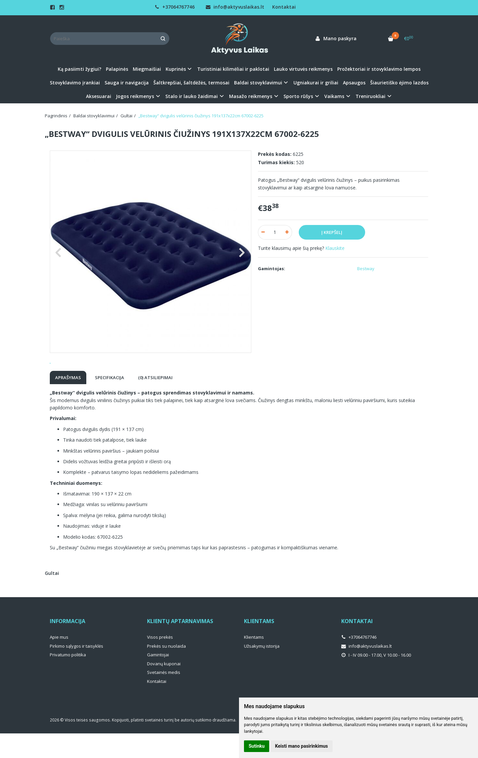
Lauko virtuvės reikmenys (303, 69)
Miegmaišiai (147, 69)
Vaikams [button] (334, 96)
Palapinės (117, 69)
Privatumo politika (68, 679)
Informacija (67, 645)
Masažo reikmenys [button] (250, 96)
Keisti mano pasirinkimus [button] (301, 746)
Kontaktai (284, 7)
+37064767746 (175, 7)
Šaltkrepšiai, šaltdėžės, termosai (191, 82)
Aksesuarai (98, 96)
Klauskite (335, 248)
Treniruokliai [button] (370, 96)
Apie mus (59, 662)
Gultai (52, 598)
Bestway (365, 268)
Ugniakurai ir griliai (315, 82)
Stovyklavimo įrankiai (75, 82)
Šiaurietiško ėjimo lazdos (399, 82)
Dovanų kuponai (164, 688)
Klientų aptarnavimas (180, 645)
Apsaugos (354, 82)
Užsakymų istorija (261, 671)
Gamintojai (158, 679)
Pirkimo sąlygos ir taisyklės (76, 671)
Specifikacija (109, 402)
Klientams (259, 645)
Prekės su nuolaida (166, 671)
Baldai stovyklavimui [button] (258, 82)
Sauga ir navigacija (127, 82)
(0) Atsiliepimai (155, 402)
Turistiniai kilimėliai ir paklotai (233, 69)
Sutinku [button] (257, 746)
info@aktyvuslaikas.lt (235, 7)
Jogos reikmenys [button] (135, 96)
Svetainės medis (163, 697)
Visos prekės (160, 662)
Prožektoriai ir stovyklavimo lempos (379, 69)
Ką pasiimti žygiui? (79, 69)
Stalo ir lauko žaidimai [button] (191, 96)
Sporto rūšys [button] (298, 96)
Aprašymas (68, 402)
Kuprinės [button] (176, 69)
